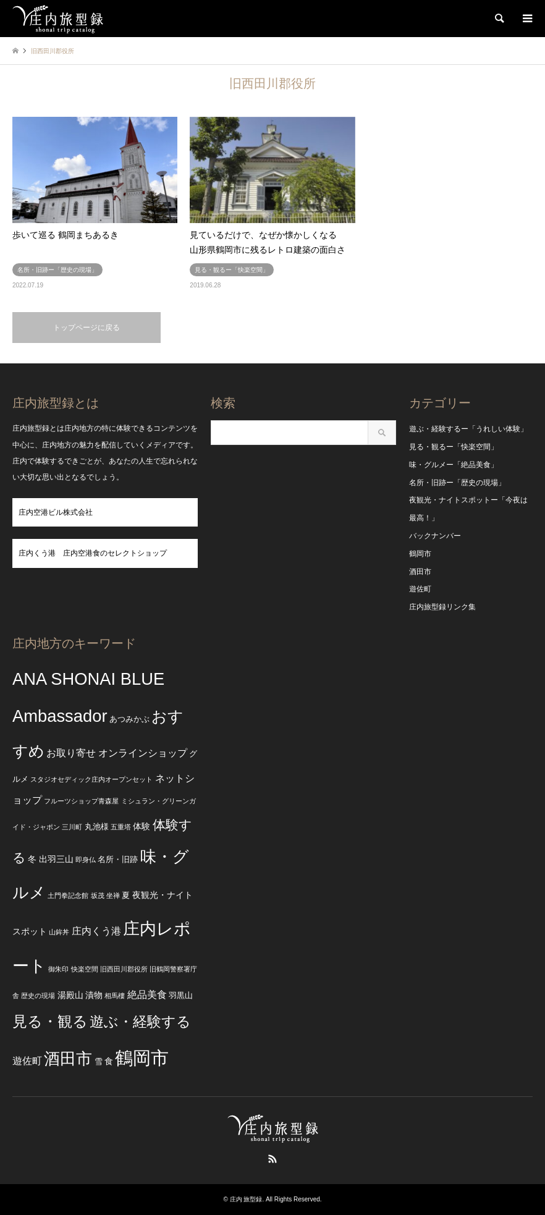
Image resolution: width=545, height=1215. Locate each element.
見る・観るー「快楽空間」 (453, 446)
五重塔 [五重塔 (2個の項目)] (121, 827)
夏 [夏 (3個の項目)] (126, 895)
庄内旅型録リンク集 (442, 607)
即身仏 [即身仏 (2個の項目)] (85, 859)
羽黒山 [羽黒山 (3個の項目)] (181, 995)
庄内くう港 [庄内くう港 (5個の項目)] (96, 931)
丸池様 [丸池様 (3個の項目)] (97, 827)
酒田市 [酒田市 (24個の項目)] (68, 1058)
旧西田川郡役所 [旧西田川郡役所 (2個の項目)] (124, 969)
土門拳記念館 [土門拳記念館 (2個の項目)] (68, 895)
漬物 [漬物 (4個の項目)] (94, 995)
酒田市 (420, 571)
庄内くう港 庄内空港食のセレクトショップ (93, 553)
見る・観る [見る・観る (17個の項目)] (50, 1022)
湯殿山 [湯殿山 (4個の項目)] (70, 995)
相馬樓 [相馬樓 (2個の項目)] (114, 995)
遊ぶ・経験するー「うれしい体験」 (468, 429)
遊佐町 (420, 589)
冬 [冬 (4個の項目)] (32, 859)
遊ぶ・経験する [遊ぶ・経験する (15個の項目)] (140, 1022)
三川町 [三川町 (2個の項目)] (72, 827)
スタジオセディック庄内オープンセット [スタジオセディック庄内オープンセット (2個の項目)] (91, 779)
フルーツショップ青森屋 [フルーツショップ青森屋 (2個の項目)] (81, 801)
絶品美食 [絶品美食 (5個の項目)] (147, 994)
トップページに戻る (86, 327)
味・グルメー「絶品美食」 (453, 464)
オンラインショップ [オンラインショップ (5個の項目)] (142, 753)
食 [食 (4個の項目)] (108, 1061)
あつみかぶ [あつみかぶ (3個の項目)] (129, 719)
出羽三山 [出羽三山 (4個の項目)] (56, 859)
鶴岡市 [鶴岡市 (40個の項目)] (142, 1058)
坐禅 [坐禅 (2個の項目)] (113, 895)
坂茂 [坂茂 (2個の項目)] (97, 895)
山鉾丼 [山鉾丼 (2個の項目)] (59, 932)
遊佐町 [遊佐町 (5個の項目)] (27, 1061)
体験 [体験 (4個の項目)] (141, 826)
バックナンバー (435, 535)
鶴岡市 (420, 553)
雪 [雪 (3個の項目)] (99, 1061)
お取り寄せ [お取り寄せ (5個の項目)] (71, 753)
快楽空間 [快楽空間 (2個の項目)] (84, 969)
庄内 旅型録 (246, 1199)
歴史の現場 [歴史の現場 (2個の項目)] (38, 995)
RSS (272, 1158)
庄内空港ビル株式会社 (56, 512)
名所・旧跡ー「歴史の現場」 (457, 482)
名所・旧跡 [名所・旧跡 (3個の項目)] (118, 859)
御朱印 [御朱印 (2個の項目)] (58, 969)
